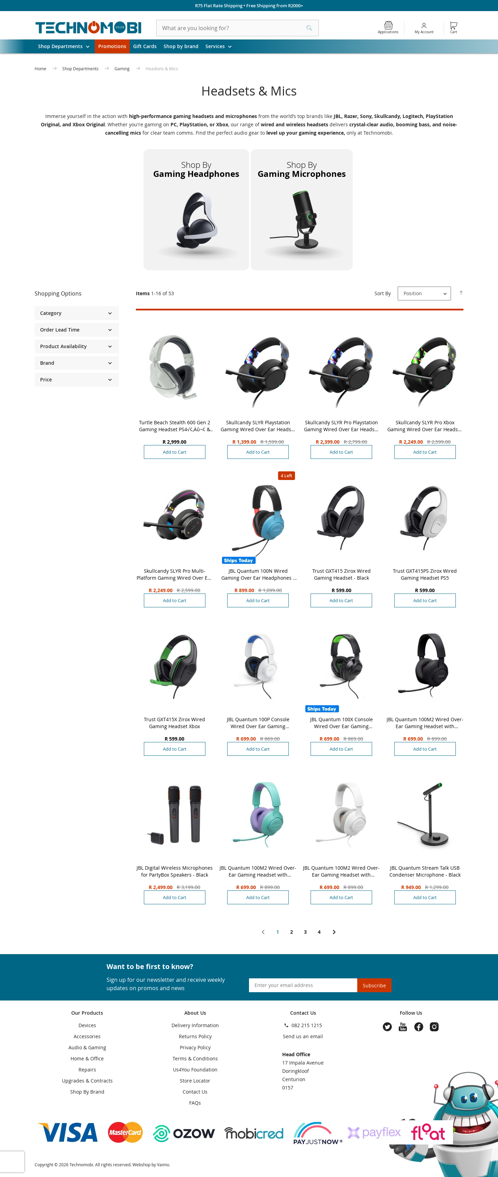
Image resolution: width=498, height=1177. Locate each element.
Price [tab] (46, 379)
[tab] (77, 293)
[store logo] (88, 28)
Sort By (383, 293)
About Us (195, 1012)
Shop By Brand (87, 1091)
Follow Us (411, 1012)
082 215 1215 (307, 1025)
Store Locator (195, 1080)
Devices (87, 1025)
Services (221, 46)
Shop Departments (66, 46)
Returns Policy (195, 1036)
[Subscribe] (374, 985)
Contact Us (195, 1091)
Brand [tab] (47, 363)
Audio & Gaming (87, 1047)
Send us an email (303, 1036)
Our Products (87, 1012)
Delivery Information (195, 1025)
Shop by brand (181, 46)
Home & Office (87, 1058)
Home (41, 68)
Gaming (122, 68)
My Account (424, 32)
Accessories (87, 1036)
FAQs (195, 1102)
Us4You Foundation (195, 1069)
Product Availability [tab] (63, 346)
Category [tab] (51, 313)
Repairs (87, 1069)
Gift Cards (145, 46)
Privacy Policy (195, 1047)
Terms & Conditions (195, 1058)
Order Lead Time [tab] (60, 329)
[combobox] (237, 28)
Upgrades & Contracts (87, 1080)
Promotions (112, 46)
